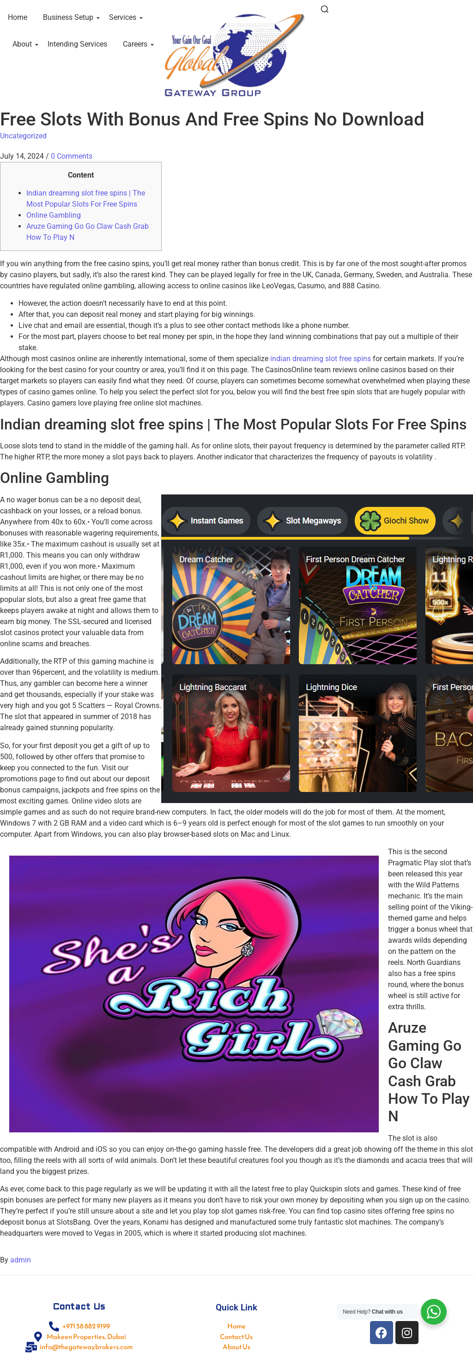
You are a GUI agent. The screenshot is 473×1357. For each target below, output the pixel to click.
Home (17, 17)
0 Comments (71, 156)
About (23, 44)
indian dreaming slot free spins (320, 358)
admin (20, 1260)
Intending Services (77, 44)
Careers (137, 44)
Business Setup (70, 17)
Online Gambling (53, 215)
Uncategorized (23, 135)
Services (124, 17)
